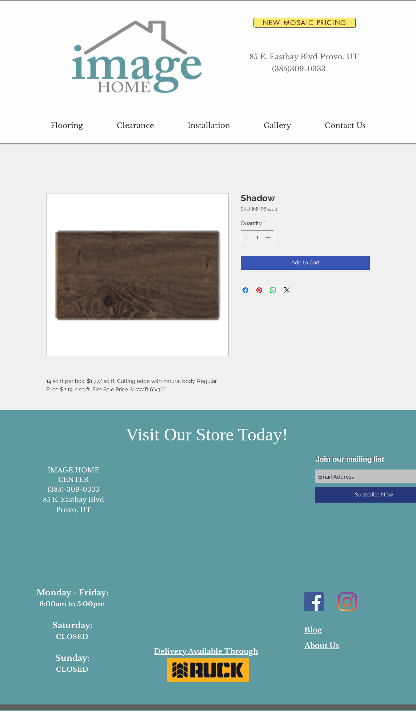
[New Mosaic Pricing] (304, 22)
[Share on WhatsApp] (273, 290)
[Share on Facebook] (245, 290)
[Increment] (268, 237)
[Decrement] (247, 237)
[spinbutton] (258, 237)
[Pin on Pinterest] (259, 290)
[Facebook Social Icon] (314, 601)
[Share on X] (287, 290)
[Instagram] (347, 601)
